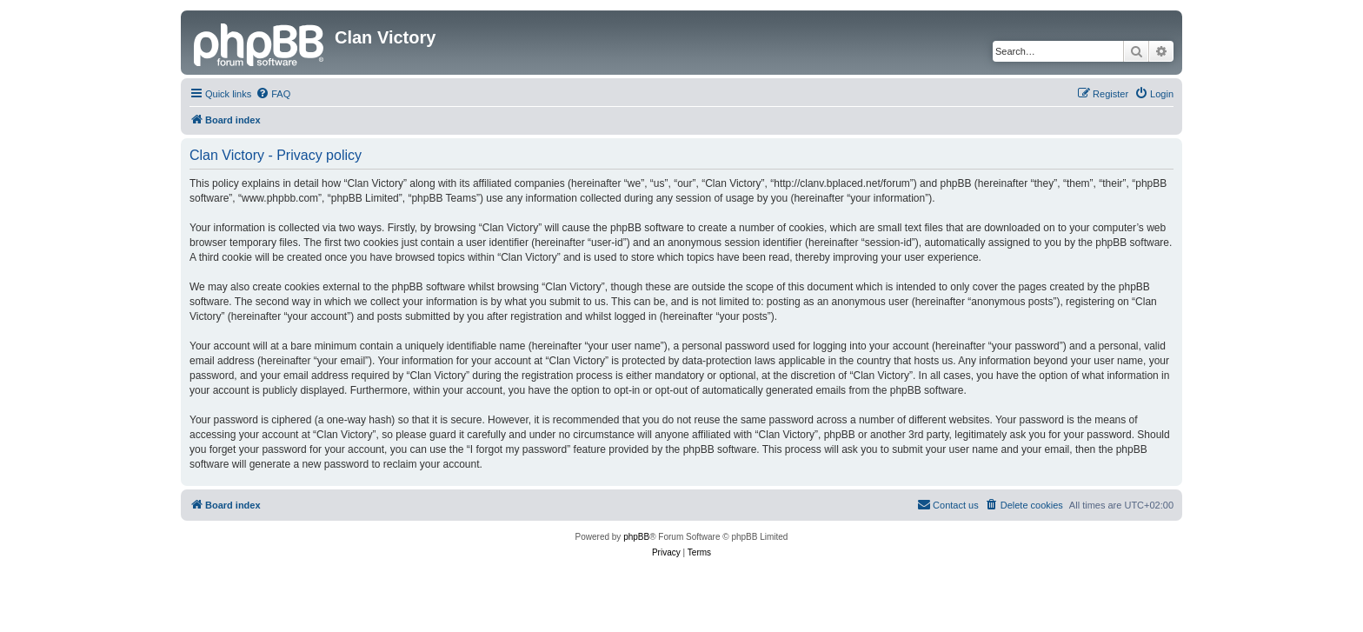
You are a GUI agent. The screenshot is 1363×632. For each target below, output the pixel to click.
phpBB (636, 537)
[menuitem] (273, 93)
